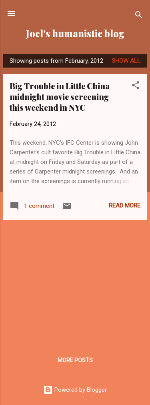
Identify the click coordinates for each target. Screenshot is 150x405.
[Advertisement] (75, 282)
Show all (126, 60)
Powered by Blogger (75, 389)
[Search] (139, 16)
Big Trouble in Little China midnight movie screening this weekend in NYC (60, 96)
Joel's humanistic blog (75, 33)
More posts (75, 360)
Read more (124, 205)
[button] (135, 86)
